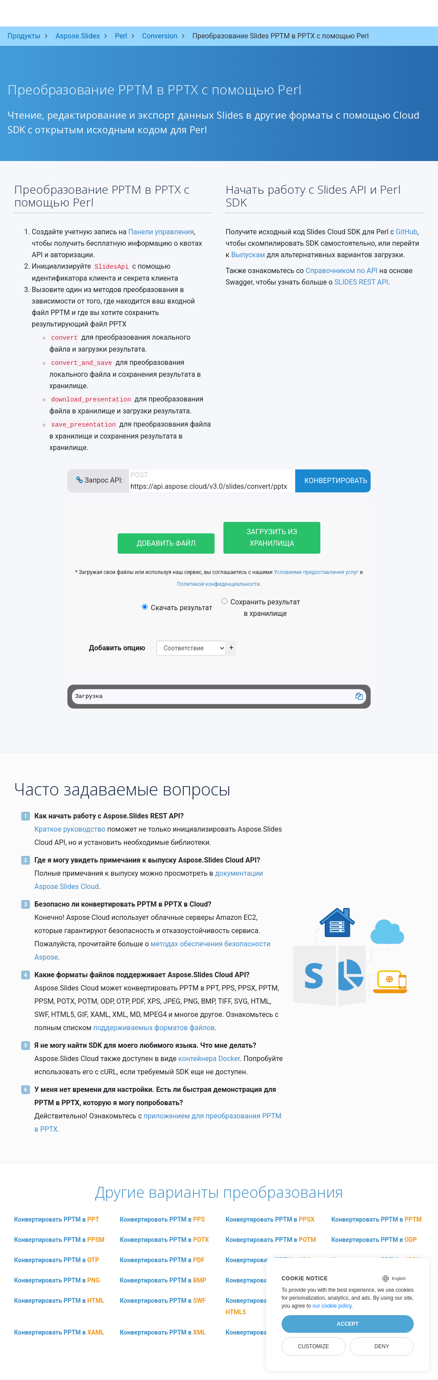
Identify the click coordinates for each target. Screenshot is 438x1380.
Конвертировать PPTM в (56, 1219)
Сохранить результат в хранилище (261, 608)
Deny (382, 1346)
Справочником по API (341, 270)
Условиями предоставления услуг (316, 572)
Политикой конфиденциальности (218, 584)
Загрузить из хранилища (272, 538)
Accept (347, 1324)
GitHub (406, 232)
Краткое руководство (69, 829)
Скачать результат (177, 608)
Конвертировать (335, 480)
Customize (313, 1346)
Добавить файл (166, 543)
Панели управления (161, 232)
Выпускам (248, 255)
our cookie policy (332, 1306)
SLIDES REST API (361, 282)
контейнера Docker (209, 1058)
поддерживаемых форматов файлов (154, 1028)
